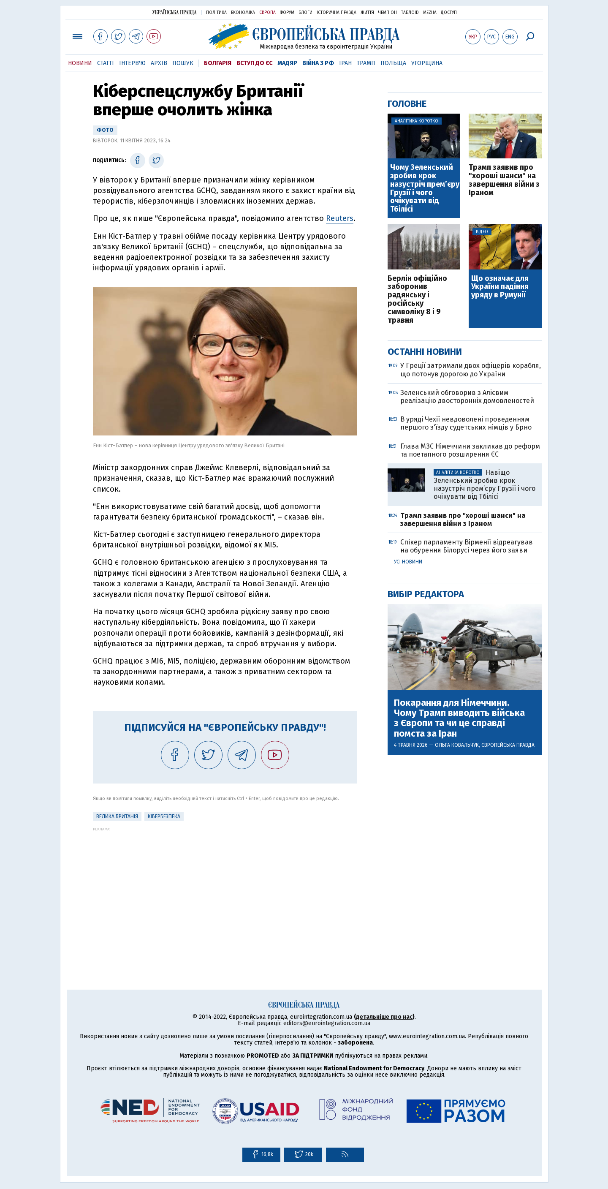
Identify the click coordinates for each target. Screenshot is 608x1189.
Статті (105, 63)
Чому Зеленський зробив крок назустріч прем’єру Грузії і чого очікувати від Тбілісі (424, 188)
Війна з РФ (318, 63)
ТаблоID (410, 12)
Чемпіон (387, 12)
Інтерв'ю (132, 63)
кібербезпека (164, 816)
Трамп (366, 63)
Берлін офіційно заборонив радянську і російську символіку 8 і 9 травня (417, 300)
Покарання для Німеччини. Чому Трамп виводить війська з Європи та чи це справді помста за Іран (459, 718)
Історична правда (336, 12)
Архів (159, 63)
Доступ (449, 12)
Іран (345, 63)
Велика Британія (117, 816)
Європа (267, 12)
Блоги (305, 12)
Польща (393, 63)
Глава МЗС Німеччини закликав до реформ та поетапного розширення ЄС (470, 450)
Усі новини (408, 562)
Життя (367, 12)
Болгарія (217, 63)
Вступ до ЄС (254, 63)
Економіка (243, 12)
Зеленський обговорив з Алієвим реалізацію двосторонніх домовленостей (467, 397)
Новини (80, 63)
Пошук (182, 63)
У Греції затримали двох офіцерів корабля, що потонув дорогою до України (470, 370)
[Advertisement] (225, 890)
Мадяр (287, 63)
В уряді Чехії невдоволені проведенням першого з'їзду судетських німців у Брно (466, 423)
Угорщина (426, 63)
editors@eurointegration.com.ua (326, 1023)
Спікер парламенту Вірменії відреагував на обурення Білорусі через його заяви (466, 546)
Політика (216, 12)
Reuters (339, 218)
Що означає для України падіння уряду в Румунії (500, 287)
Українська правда (174, 12)
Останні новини (425, 351)
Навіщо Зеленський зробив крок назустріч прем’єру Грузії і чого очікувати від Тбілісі (484, 484)
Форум (287, 12)
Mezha (430, 12)
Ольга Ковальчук (457, 745)
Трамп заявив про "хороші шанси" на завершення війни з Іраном (504, 180)
